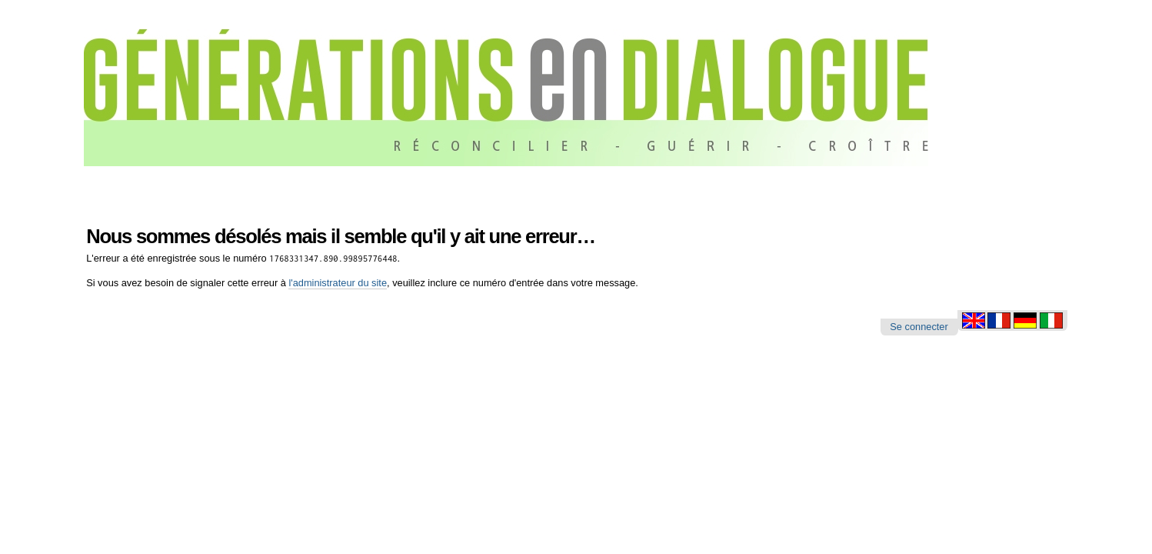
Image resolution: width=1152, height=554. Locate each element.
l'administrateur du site (337, 283)
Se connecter (918, 326)
